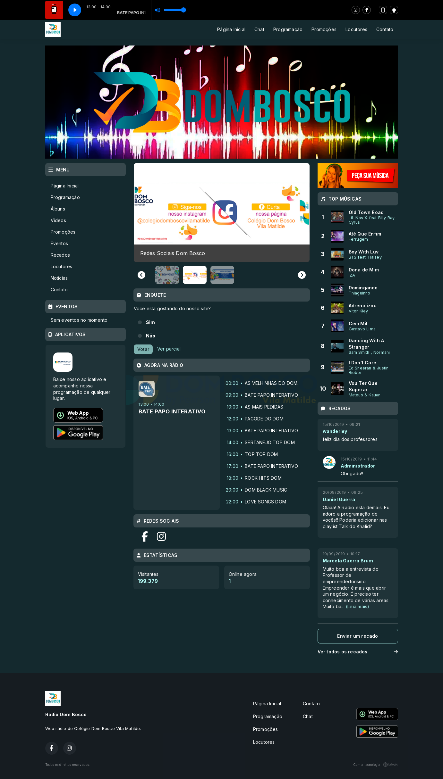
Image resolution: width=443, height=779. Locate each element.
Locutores (356, 29)
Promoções (324, 29)
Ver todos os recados (358, 651)
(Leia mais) (357, 606)
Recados (60, 255)
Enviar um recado (357, 636)
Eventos (59, 243)
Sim (150, 322)
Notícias (59, 278)
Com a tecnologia (375, 764)
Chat (259, 29)
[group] (221, 212)
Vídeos (58, 220)
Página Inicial (231, 29)
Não (151, 335)
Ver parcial (169, 348)
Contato (384, 29)
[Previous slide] (141, 275)
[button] (167, 275)
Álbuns (58, 208)
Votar (143, 349)
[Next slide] (302, 275)
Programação (287, 29)
